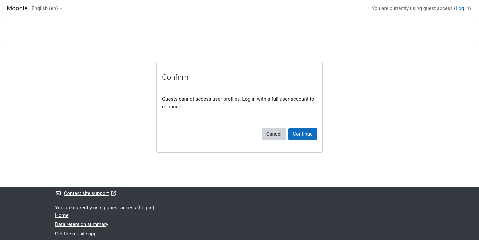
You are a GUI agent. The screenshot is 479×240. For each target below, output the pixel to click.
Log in (462, 8)
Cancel (274, 134)
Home (61, 215)
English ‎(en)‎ (45, 8)
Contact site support (85, 193)
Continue (303, 134)
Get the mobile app (76, 234)
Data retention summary (81, 224)
